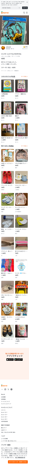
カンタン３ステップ (6, 403)
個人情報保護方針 (20, 457)
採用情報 (3, 399)
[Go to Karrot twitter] (8, 389)
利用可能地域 (4, 421)
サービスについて (5, 401)
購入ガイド (4, 427)
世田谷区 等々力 (10, 48)
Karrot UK (4, 416)
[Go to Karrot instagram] (5, 389)
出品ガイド (4, 430)
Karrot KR (4, 419)
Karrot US (4, 412)
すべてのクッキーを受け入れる (18, 461)
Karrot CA (4, 414)
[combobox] (11, 8)
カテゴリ (3, 410)
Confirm (25, 7)
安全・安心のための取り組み (8, 432)
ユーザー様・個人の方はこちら (8, 440)
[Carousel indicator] (13, 42)
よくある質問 (4, 438)
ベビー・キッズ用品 (5, 56)
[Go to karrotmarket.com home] (5, 12)
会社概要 (3, 397)
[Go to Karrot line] (11, 389)
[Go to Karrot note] (2, 389)
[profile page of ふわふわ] (3, 48)
